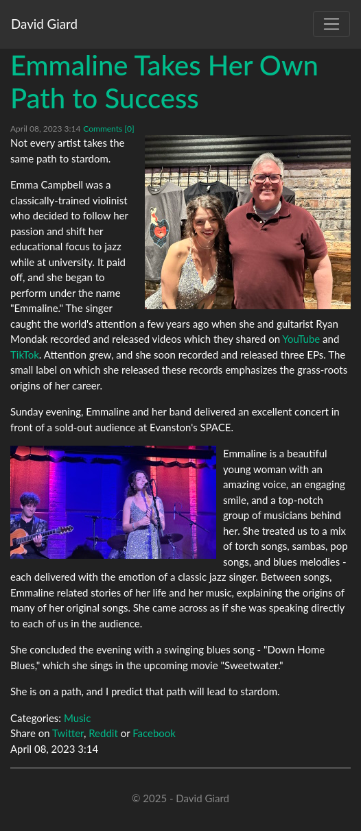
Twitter (68, 733)
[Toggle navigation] (331, 24)
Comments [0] (108, 128)
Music (77, 718)
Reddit (103, 733)
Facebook (154, 733)
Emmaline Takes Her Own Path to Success (164, 82)
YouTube (301, 339)
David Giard (44, 24)
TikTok (24, 354)
